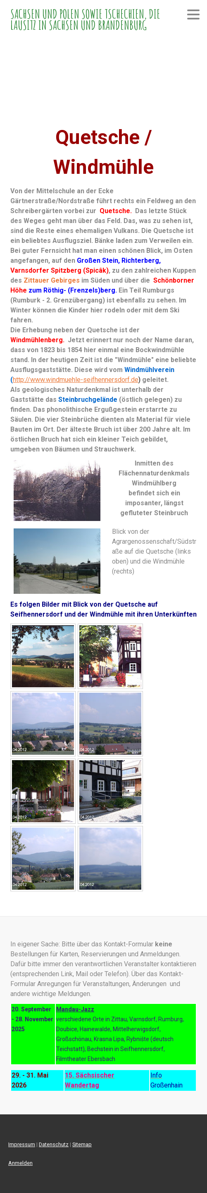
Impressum (21, 1144)
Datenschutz (54, 1144)
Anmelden (20, 1163)
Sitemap (82, 1144)
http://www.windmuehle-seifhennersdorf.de (75, 380)
